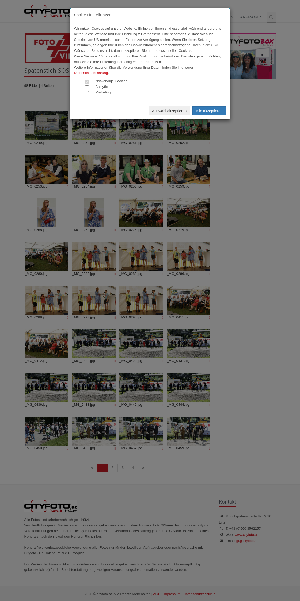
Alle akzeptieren (209, 111)
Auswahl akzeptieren (169, 111)
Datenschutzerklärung (91, 73)
